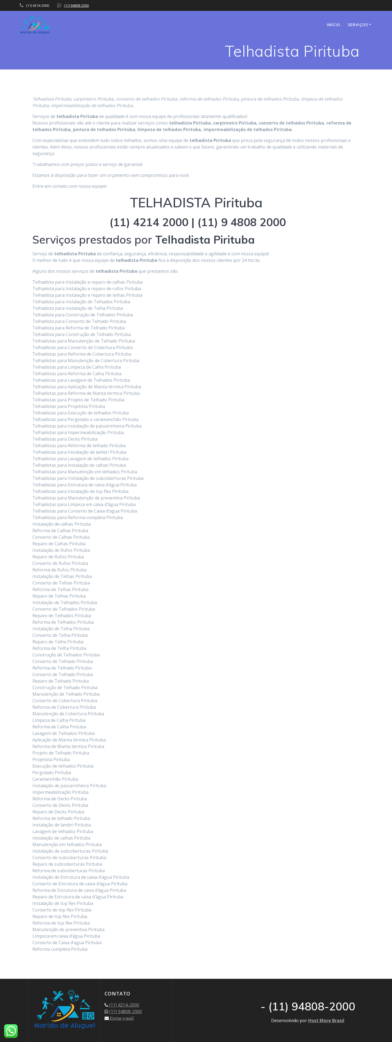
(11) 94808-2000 (76, 5)
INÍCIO (333, 24)
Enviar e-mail (121, 1018)
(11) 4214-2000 (123, 1005)
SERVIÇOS (358, 24)
